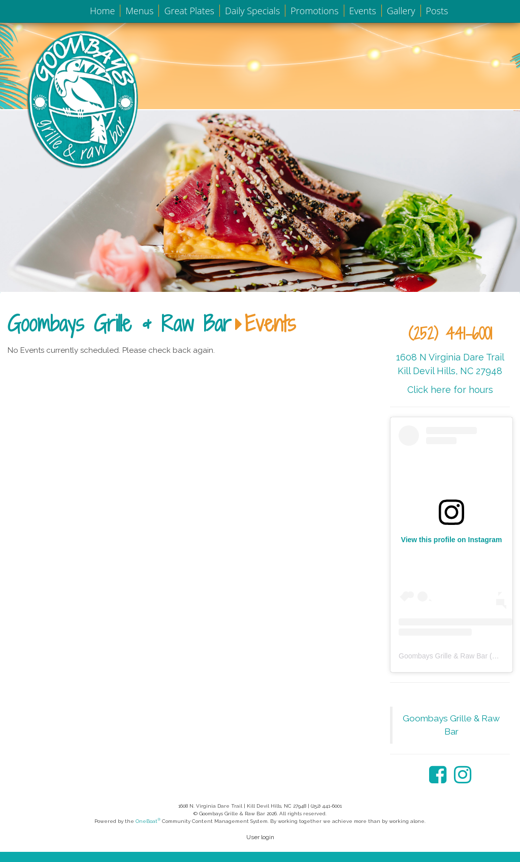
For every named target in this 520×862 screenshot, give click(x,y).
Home (102, 11)
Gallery (401, 11)
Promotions (314, 11)
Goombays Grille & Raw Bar (119, 323)
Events (362, 11)
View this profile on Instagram (451, 540)
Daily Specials (252, 11)
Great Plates (189, 11)
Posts (437, 11)
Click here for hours (450, 389)
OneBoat (148, 821)
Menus (139, 11)
